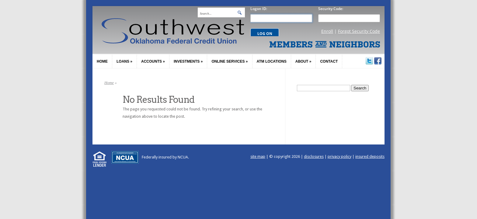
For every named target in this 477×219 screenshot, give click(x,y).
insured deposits (370, 156)
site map (257, 156)
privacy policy (339, 156)
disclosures (314, 156)
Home (109, 82)
